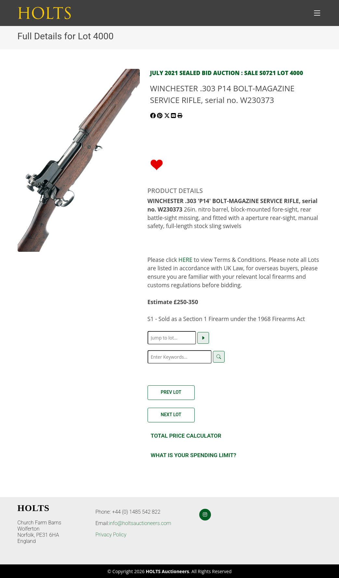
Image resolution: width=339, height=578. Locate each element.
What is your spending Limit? (193, 455)
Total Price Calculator (186, 435)
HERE (185, 259)
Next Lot (171, 414)
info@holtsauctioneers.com (140, 523)
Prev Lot (171, 392)
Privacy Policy (111, 535)
